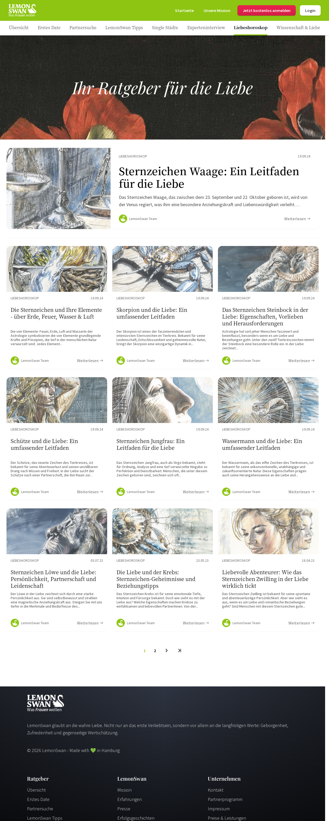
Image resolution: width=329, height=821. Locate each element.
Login (310, 10)
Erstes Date (38, 801)
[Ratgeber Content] (163, 189)
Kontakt (215, 792)
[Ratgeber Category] (49, 28)
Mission (124, 792)
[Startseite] (22, 10)
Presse (123, 811)
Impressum (219, 811)
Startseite (184, 10)
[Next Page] (166, 653)
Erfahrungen (129, 801)
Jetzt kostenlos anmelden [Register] (267, 10)
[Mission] (217, 10)
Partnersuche (40, 811)
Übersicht (36, 792)
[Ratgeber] (19, 28)
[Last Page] (179, 653)
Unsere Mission (217, 10)
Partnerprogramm (225, 801)
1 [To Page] (145, 652)
